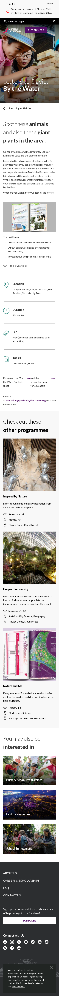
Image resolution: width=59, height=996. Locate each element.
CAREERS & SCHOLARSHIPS (21, 880)
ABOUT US (10, 873)
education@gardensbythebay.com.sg (26, 400)
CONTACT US (12, 895)
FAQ (6, 888)
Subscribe (29, 920)
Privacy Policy (18, 986)
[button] (54, 21)
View (50, 3)
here (28, 378)
